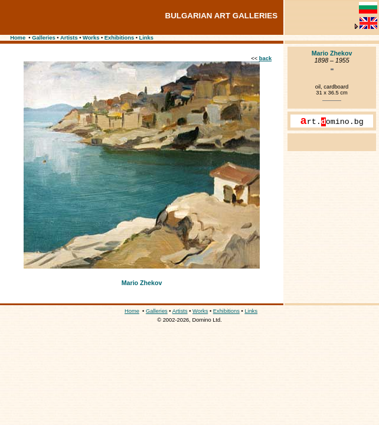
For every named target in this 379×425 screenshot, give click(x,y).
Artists (69, 38)
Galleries (43, 38)
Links (146, 38)
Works (91, 38)
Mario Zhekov (142, 282)
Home (17, 38)
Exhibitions (119, 38)
